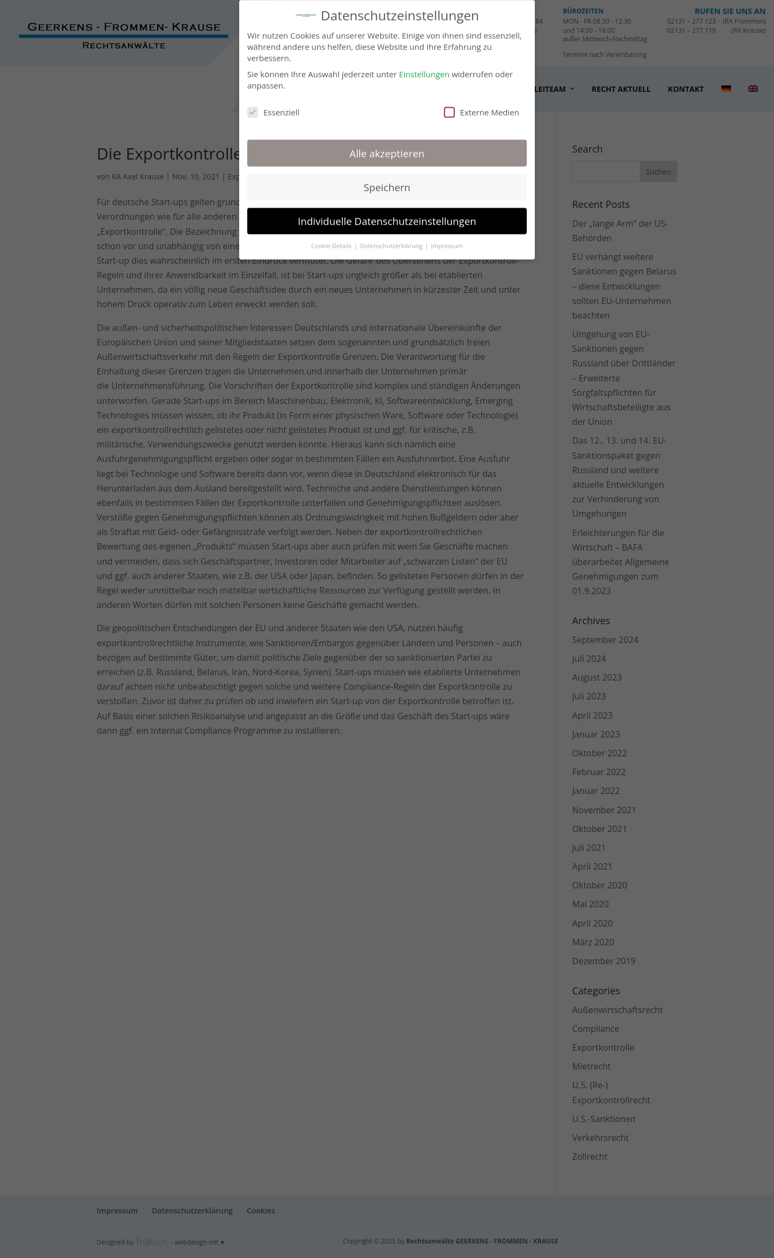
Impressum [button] (447, 240)
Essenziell (273, 107)
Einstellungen (424, 69)
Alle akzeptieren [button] (386, 148)
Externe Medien (481, 107)
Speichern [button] (386, 182)
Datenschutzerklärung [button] (392, 240)
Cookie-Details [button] (332, 240)
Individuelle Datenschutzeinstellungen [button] (387, 215)
